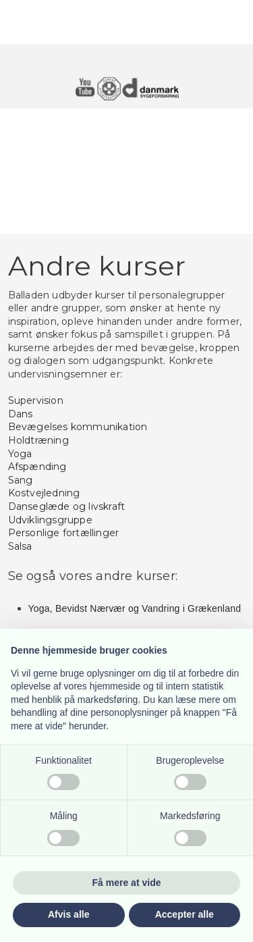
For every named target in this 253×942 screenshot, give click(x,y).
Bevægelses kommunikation (78, 427)
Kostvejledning (44, 493)
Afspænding (37, 467)
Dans (20, 414)
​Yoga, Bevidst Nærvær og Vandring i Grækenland (135, 608)
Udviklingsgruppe (50, 520)
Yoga (20, 454)
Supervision (35, 400)
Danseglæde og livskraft (66, 506)
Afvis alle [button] (68, 914)
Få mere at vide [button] (126, 882)
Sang (20, 480)
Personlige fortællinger (63, 533)
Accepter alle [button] (184, 914)
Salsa (20, 546)
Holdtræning (38, 440)
